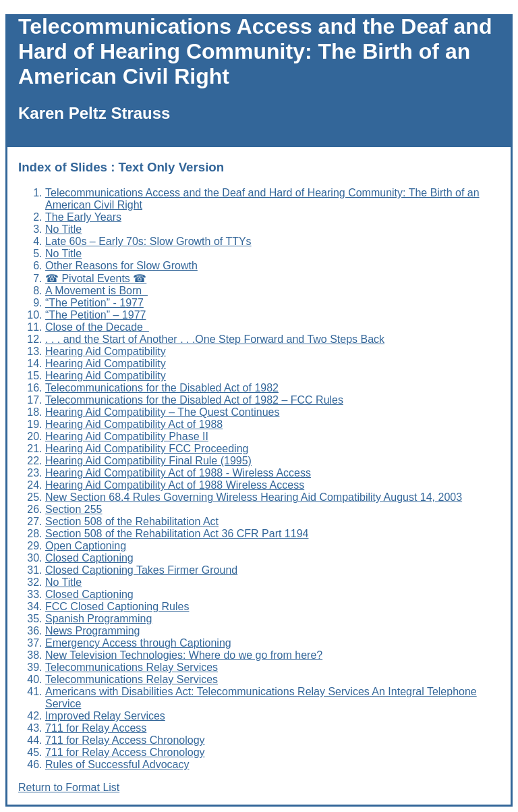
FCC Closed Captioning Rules (117, 606)
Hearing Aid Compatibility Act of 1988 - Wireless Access (178, 473)
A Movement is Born (96, 290)
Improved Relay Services (105, 716)
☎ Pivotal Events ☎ (95, 278)
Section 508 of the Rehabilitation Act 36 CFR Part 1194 (176, 533)
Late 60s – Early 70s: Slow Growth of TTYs (148, 241)
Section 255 (74, 509)
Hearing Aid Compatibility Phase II (126, 436)
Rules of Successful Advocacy (117, 764)
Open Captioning (85, 545)
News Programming (92, 631)
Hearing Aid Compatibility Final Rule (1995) (148, 460)
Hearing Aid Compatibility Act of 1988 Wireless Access (174, 485)
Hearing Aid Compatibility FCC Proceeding (146, 448)
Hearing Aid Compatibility (105, 351)
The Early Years (83, 217)
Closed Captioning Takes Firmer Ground (141, 570)
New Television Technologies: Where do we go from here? (183, 655)
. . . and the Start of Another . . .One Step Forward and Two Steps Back (214, 339)
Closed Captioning (89, 558)
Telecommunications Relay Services (131, 667)
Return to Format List (68, 787)
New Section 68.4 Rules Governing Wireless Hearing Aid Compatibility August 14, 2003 (253, 497)
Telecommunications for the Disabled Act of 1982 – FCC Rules (194, 400)
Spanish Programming (98, 618)
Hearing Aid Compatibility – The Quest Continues (162, 412)
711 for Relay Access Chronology (125, 740)
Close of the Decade (97, 327)
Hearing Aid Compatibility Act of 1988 (134, 424)
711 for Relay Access (95, 728)
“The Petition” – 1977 (95, 315)
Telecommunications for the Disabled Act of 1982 (162, 388)
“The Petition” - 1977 (94, 302)
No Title (63, 229)
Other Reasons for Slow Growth (121, 265)
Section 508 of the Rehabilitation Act (132, 521)
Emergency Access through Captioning (138, 643)
